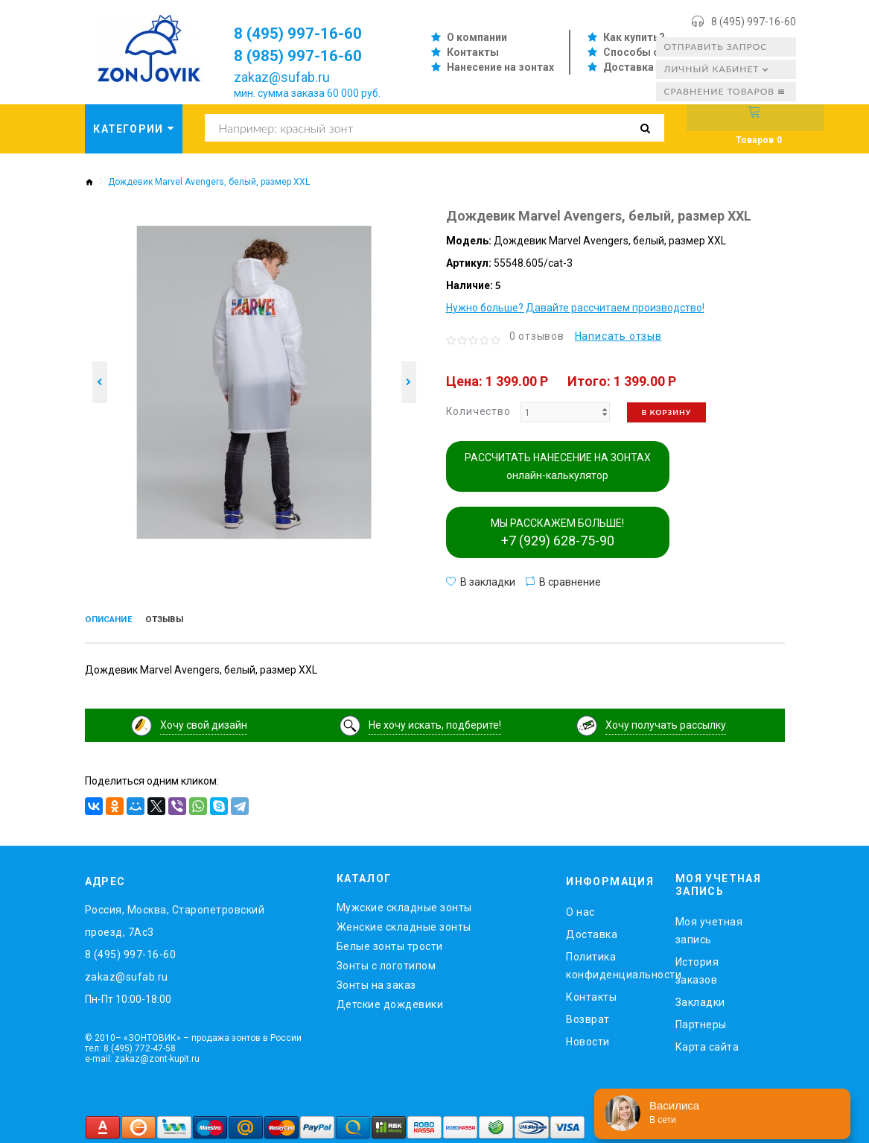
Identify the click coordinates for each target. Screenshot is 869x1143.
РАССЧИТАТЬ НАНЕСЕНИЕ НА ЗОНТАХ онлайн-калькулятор (558, 466)
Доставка (628, 67)
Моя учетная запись (709, 926)
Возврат (588, 1016)
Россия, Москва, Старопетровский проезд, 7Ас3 (175, 917)
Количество (478, 411)
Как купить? (634, 37)
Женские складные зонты (404, 923)
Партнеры (701, 1020)
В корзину (667, 412)
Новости (588, 1038)
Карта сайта (707, 1042)
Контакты (473, 52)
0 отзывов (536, 336)
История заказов (697, 966)
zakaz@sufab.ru (282, 77)
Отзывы (190, 621)
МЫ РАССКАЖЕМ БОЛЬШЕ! (557, 532)
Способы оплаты (648, 52)
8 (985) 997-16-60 (308, 55)
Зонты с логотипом (386, 962)
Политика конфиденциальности (609, 962)
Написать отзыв (618, 336)
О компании (477, 37)
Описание (118, 621)
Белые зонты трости (390, 943)
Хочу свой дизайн (203, 721)
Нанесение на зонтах (500, 67)
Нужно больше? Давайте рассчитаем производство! (575, 308)
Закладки (700, 998)
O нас (580, 908)
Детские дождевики (390, 1001)
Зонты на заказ (376, 981)
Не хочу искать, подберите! (435, 721)
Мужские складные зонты (404, 904)
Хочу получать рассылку (665, 721)
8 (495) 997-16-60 (753, 22)
